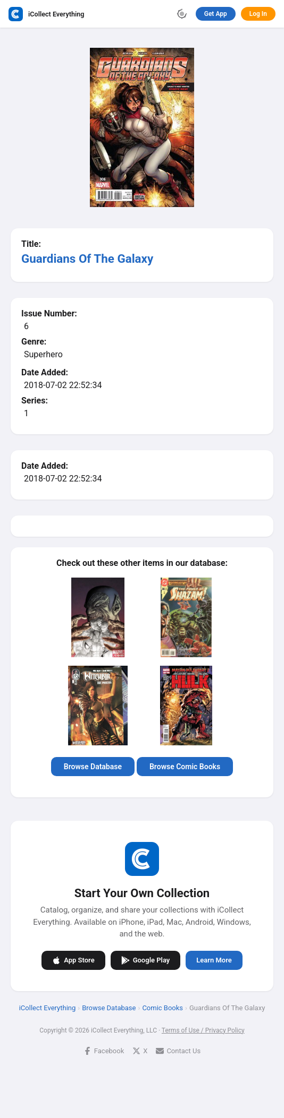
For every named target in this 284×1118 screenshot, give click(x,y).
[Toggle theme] (181, 13)
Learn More (213, 960)
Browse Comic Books (184, 766)
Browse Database (93, 766)
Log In (258, 14)
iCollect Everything (47, 1007)
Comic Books (162, 1007)
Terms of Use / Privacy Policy (203, 1030)
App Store (73, 960)
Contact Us (178, 1050)
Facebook (103, 1050)
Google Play (145, 960)
